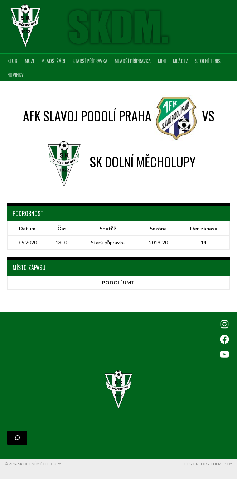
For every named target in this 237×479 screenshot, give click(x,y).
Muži (29, 60)
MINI (162, 60)
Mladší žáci (53, 60)
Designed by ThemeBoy (208, 463)
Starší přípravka (89, 60)
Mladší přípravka (133, 60)
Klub (12, 60)
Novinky (15, 74)
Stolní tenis (208, 60)
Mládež (180, 60)
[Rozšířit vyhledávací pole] (17, 438)
